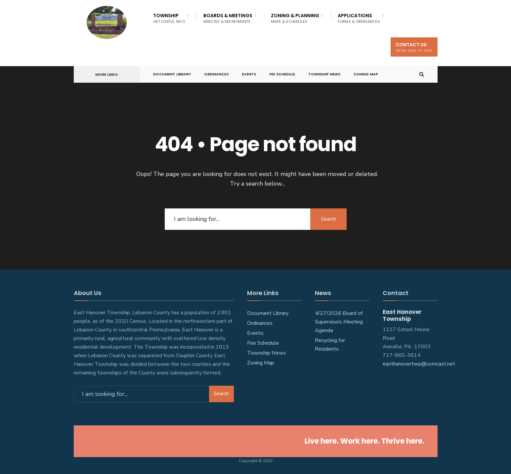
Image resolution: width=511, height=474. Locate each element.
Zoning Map (366, 74)
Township (169, 18)
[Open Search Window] (422, 74)
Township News (324, 74)
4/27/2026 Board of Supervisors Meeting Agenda (339, 322)
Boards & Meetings (227, 18)
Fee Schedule (282, 74)
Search (328, 218)
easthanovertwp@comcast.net (419, 363)
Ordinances (216, 74)
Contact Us (414, 47)
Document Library (172, 74)
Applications (359, 18)
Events (249, 74)
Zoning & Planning (295, 18)
